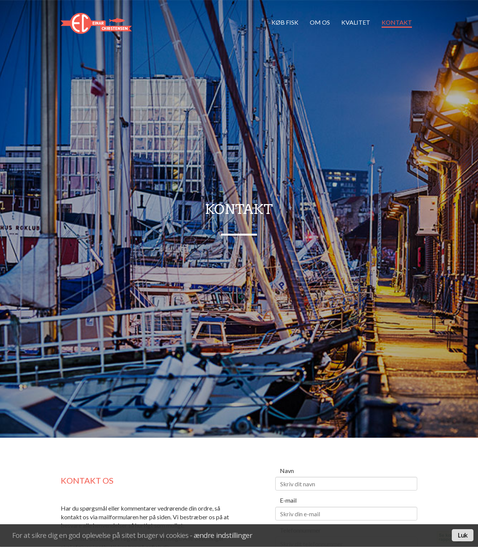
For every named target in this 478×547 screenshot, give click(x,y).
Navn (287, 470)
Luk (462, 535)
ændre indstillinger (223, 535)
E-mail (288, 500)
